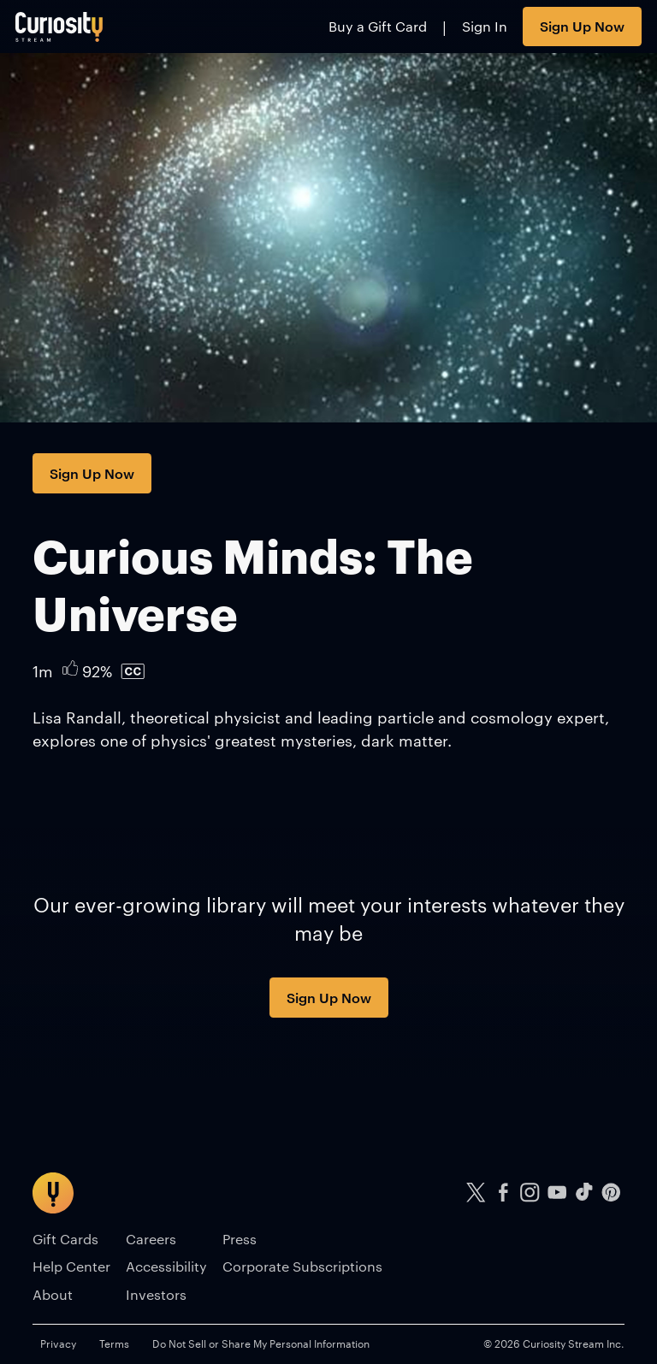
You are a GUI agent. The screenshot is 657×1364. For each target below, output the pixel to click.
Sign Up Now (582, 25)
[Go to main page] (59, 26)
